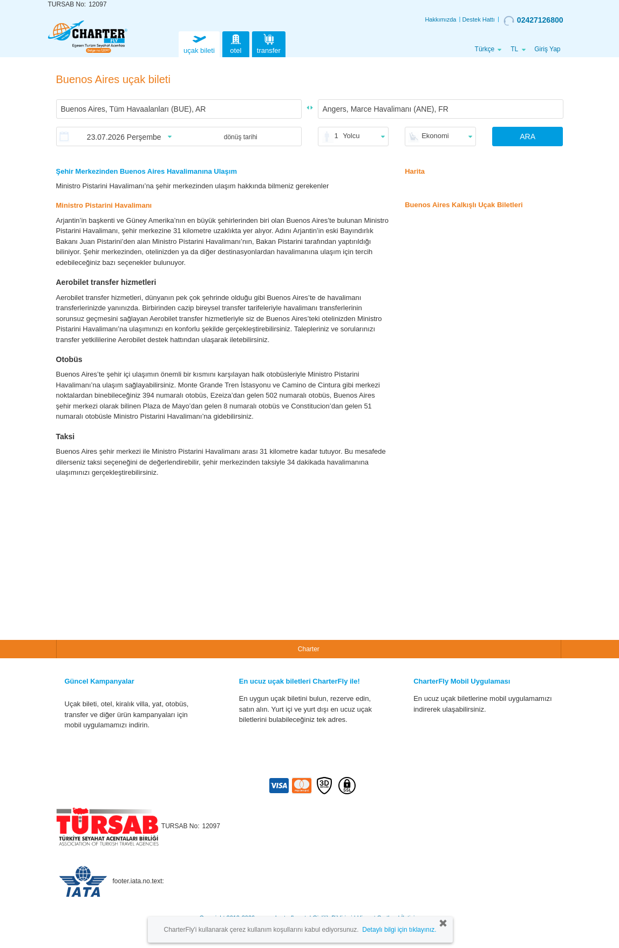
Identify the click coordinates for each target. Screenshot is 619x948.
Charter (308, 649)
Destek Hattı (478, 19)
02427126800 (533, 20)
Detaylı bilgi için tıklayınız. (399, 929)
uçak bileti (199, 42)
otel (236, 42)
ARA (527, 136)
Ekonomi (435, 136)
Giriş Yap (547, 49)
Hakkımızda (440, 19)
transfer (269, 42)
